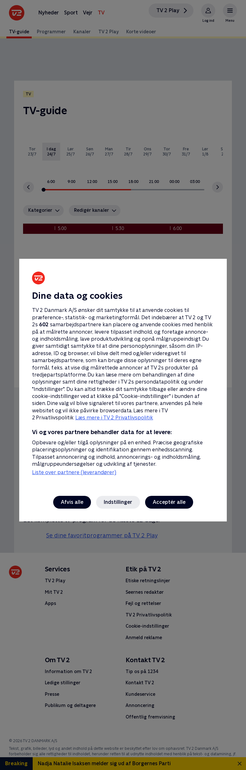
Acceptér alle (169, 502)
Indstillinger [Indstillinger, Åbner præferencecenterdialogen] (118, 502)
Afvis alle (72, 502)
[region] (123, 385)
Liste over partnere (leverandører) (74, 472)
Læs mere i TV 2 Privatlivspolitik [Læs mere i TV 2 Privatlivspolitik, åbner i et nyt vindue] (114, 418)
